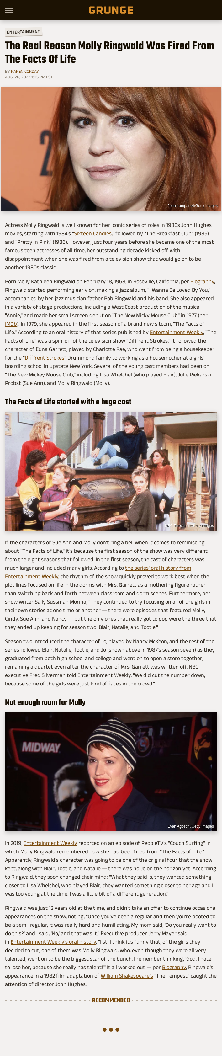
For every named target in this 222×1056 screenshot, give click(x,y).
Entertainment (23, 32)
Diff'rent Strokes (44, 358)
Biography (202, 281)
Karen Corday (25, 71)
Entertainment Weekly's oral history (53, 942)
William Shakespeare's (127, 976)
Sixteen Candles (93, 233)
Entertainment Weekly (176, 332)
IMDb (11, 324)
